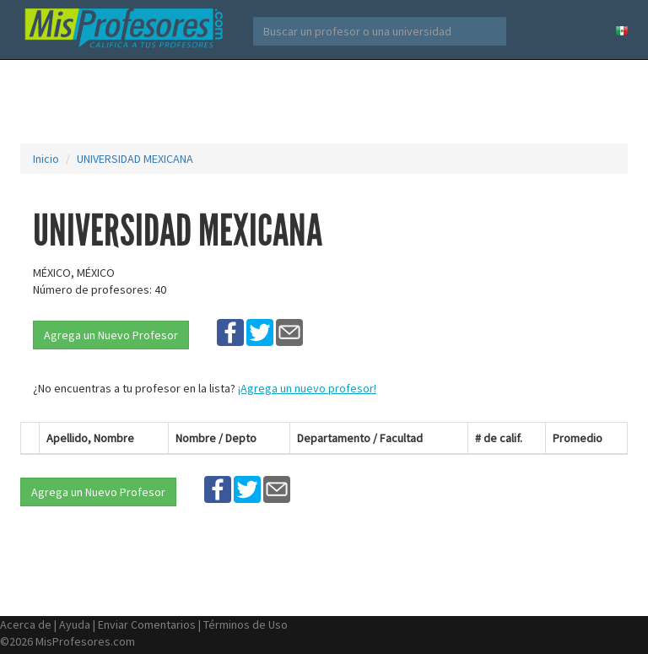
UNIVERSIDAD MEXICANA (135, 158)
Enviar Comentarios (147, 624)
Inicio (46, 158)
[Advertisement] (327, 101)
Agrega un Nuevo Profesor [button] (111, 335)
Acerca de (25, 624)
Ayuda (74, 624)
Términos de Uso (245, 624)
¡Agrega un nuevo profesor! (307, 388)
